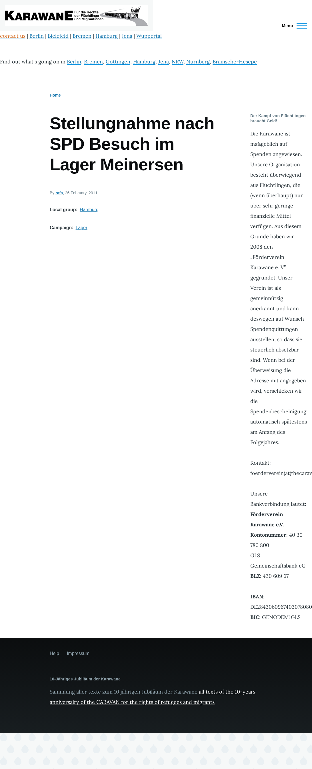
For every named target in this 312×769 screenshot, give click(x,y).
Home (55, 95)
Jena (127, 36)
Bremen (82, 36)
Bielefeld (58, 36)
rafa (59, 193)
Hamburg (106, 36)
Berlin (36, 36)
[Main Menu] (293, 26)
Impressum (78, 653)
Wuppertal (149, 36)
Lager (81, 227)
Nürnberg (198, 61)
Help (54, 653)
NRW (177, 61)
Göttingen (118, 61)
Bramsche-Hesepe (235, 61)
